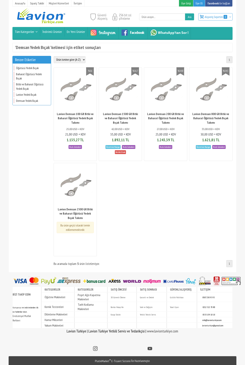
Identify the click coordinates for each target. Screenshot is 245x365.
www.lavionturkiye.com (162, 331)
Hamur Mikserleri (54, 320)
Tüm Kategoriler (24, 31)
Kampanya (17, 307)
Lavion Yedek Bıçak (26, 94)
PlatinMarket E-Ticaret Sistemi (113, 361)
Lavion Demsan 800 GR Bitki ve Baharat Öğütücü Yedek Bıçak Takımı (210, 118)
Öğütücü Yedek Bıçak (27, 68)
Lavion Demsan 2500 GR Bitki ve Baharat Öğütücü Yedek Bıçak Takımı (75, 213)
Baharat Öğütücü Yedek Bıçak (29, 76)
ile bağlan (218, 3)
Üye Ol (199, 3)
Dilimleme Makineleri (56, 314)
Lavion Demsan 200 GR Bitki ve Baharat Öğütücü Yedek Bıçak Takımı (165, 118)
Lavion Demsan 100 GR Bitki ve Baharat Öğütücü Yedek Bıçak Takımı (75, 118)
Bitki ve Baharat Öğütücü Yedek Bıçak (29, 86)
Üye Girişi (186, 3)
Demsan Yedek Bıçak (27, 101)
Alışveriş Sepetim (216, 17)
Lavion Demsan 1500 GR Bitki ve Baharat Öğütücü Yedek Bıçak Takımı (120, 118)
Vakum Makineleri (54, 325)
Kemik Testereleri (54, 307)
